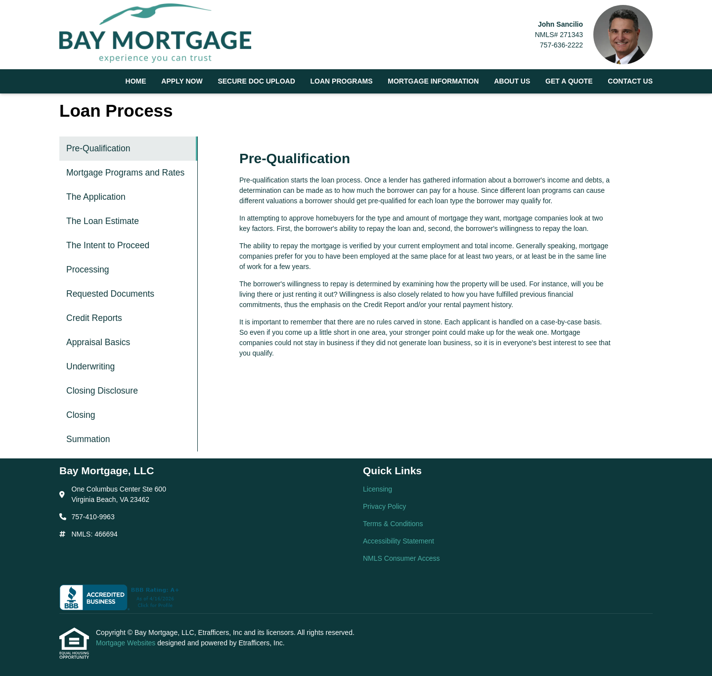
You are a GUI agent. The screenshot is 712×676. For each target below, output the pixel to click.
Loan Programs (342, 81)
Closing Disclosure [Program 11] (102, 391)
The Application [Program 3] (96, 197)
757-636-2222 (561, 45)
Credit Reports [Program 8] (94, 318)
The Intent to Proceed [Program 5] (107, 245)
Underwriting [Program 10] (90, 366)
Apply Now (181, 81)
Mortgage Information (433, 81)
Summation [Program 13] (88, 439)
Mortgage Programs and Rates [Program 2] (125, 173)
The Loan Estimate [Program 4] (102, 221)
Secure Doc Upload (256, 81)
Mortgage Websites (126, 643)
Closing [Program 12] (80, 415)
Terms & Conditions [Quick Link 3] (393, 524)
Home (136, 81)
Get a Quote (568, 81)
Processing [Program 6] (87, 269)
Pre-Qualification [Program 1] (98, 148)
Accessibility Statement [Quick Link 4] (398, 541)
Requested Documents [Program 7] (110, 294)
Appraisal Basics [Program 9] (98, 342)
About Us (512, 81)
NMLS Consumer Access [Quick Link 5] (401, 558)
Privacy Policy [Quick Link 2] (384, 506)
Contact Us (630, 81)
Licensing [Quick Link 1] (377, 489)
